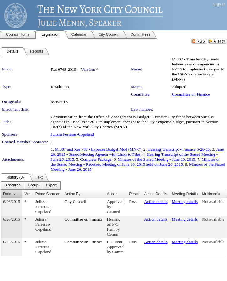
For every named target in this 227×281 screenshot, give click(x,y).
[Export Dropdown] (51, 185)
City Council (75, 201)
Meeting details (185, 201)
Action (112, 194)
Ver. (27, 194)
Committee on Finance (191, 94)
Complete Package (95, 159)
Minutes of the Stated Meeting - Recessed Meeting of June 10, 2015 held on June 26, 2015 (135, 162)
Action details (155, 201)
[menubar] (31, 185)
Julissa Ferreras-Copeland (72, 134)
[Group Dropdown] (33, 185)
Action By (72, 194)
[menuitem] (12, 185)
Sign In (219, 4)
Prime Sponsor (47, 194)
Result (134, 194)
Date (7, 194)
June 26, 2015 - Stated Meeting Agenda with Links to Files (137, 152)
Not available (213, 201)
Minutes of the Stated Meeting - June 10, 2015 (156, 159)
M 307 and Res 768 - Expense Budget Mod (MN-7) (98, 149)
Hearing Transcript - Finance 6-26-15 (178, 149)
